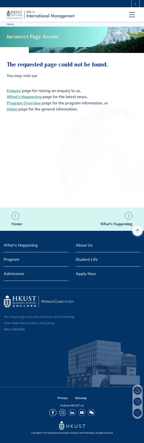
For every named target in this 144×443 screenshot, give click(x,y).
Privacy (62, 398)
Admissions (14, 273)
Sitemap (81, 398)
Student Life (87, 259)
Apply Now (86, 273)
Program (11, 259)
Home (10, 24)
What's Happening (111, 224)
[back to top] (137, 231)
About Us (84, 245)
